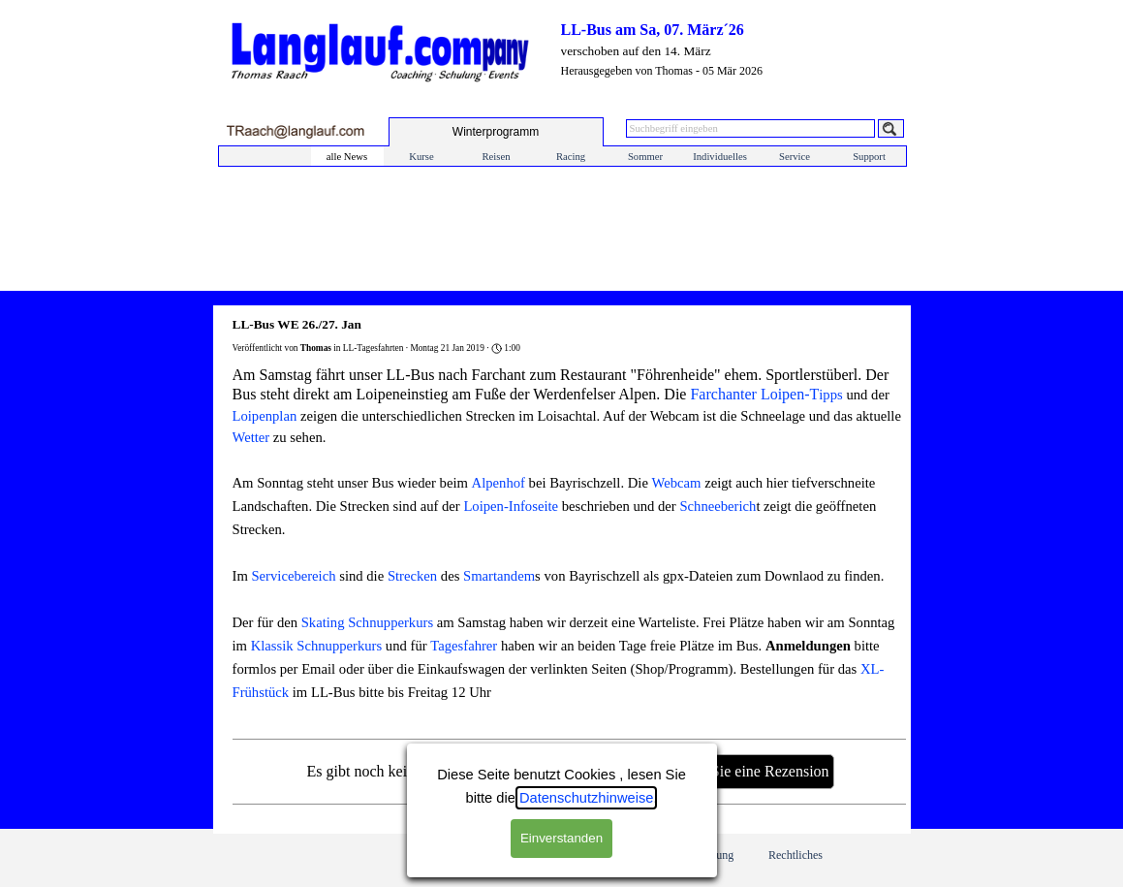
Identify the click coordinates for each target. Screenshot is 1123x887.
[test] (496, 131)
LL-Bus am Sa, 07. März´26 (652, 29)
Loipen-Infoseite (510, 506)
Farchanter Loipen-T (754, 394)
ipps (830, 394)
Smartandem (499, 576)
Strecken (412, 576)
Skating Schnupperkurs (367, 622)
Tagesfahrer (463, 645)
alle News (347, 156)
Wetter (251, 437)
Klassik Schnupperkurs (317, 645)
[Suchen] (891, 128)
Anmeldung (706, 855)
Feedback (617, 855)
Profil (528, 855)
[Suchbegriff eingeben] (750, 128)
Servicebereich (293, 576)
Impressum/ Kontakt (439, 854)
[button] (295, 131)
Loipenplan (265, 416)
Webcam (677, 483)
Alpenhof (498, 483)
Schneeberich (717, 506)
